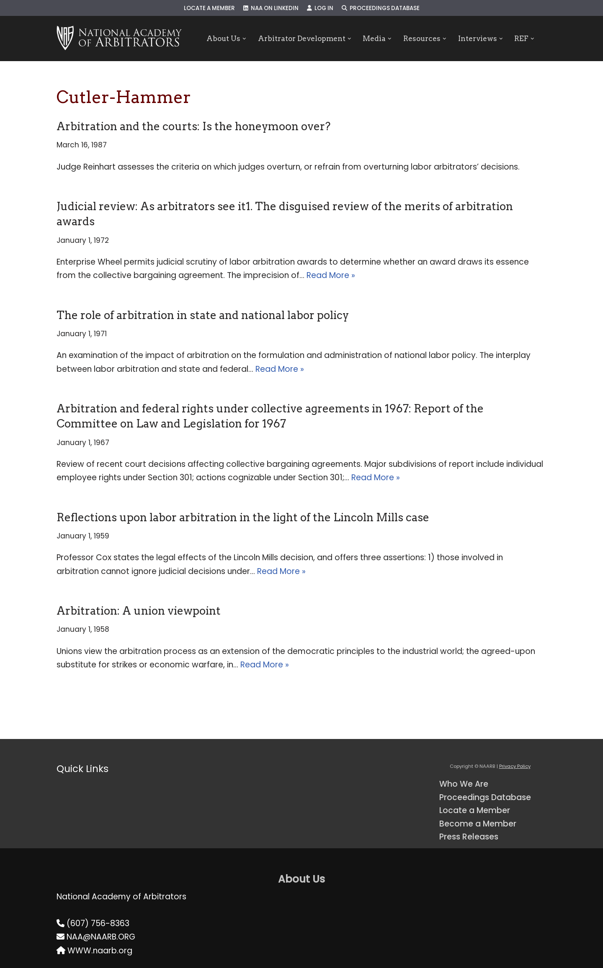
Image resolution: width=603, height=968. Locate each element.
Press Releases (468, 836)
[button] (244, 39)
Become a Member (477, 823)
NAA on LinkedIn (271, 8)
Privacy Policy (515, 766)
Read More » (331, 275)
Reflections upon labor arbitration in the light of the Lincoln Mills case (243, 517)
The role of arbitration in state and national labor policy (203, 315)
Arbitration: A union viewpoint (139, 610)
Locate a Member (209, 8)
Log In (320, 8)
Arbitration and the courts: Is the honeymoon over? (193, 126)
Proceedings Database (381, 8)
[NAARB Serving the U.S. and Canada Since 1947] (119, 38)
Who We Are (463, 784)
